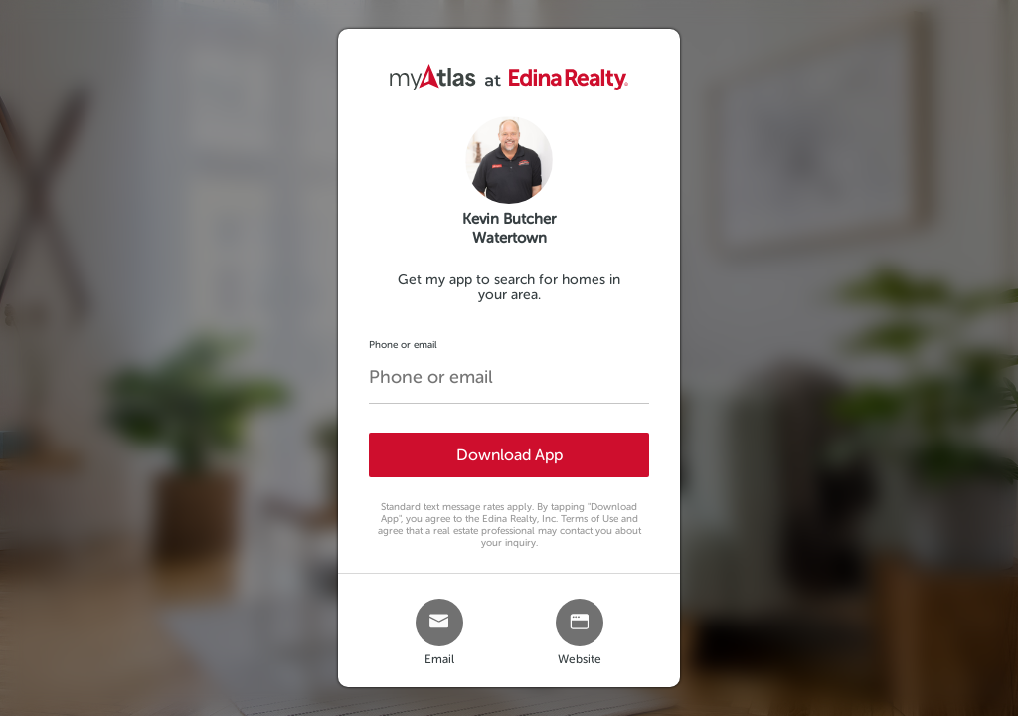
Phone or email (403, 344)
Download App (509, 455)
